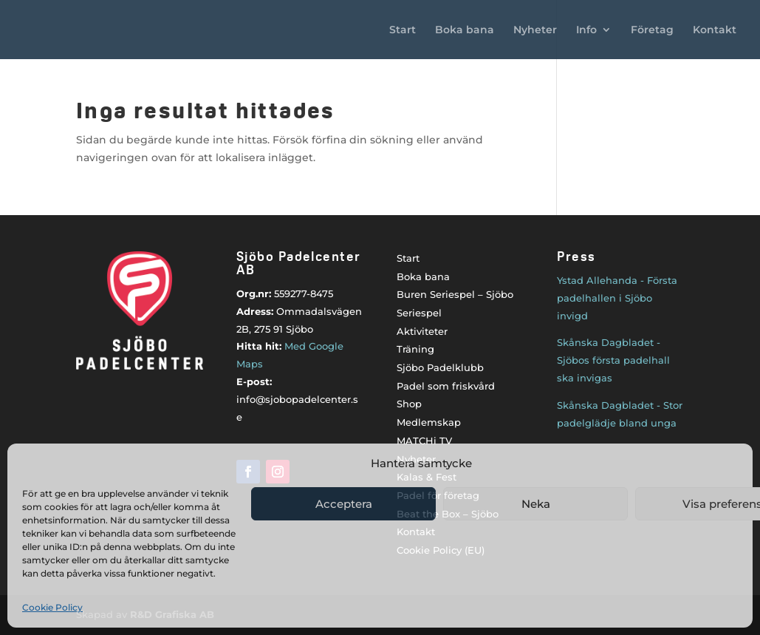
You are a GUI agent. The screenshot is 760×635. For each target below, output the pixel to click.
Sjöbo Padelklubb (440, 367)
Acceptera (343, 504)
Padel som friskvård (446, 386)
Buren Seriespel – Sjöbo (455, 294)
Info (586, 30)
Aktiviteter (422, 331)
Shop (409, 404)
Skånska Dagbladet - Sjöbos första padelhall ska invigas (613, 360)
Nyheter (535, 30)
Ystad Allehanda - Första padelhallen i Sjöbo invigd (617, 298)
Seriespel (419, 313)
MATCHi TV (424, 440)
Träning (415, 349)
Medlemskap (429, 422)
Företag (652, 30)
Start (402, 30)
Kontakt (714, 30)
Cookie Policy (52, 607)
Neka (535, 504)
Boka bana (464, 30)
